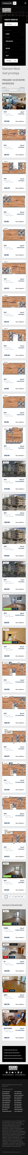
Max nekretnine (18, 1104)
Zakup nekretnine (18, 1109)
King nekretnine (6, 1106)
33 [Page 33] (19, 897)
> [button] (24, 897)
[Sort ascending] (21, 90)
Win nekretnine (17, 1100)
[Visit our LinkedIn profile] (18, 1072)
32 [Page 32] (16, 897)
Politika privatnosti (8, 1075)
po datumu (7, 90)
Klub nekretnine (6, 1098)
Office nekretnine (6, 1097)
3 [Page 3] (12, 897)
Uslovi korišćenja (20, 1075)
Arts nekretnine (6, 1107)
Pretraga (11, 60)
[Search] (14, 3)
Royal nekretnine (6, 1095)
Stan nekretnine (6, 1102)
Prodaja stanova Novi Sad (10, 1050)
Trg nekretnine (17, 1106)
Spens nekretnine (6, 1100)
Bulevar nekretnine (18, 1095)
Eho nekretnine (17, 1098)
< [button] (3, 897)
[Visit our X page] (15, 1072)
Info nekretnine (18, 1093)
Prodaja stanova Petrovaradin (11, 1052)
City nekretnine (18, 1091)
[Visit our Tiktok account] (21, 1072)
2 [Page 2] (9, 897)
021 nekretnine (5, 1093)
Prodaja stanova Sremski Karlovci (12, 1055)
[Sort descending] (23, 90)
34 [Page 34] (22, 897)
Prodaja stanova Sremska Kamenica (13, 1058)
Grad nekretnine (6, 1091)
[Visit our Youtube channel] (12, 1072)
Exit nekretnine (17, 1102)
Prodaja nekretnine (6, 1111)
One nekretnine (18, 1107)
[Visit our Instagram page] (10, 1072)
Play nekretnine (6, 1104)
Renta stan (5, 1109)
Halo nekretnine (18, 1097)
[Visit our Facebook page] (7, 1072)
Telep (7, 55)
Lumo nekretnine (18, 1111)
